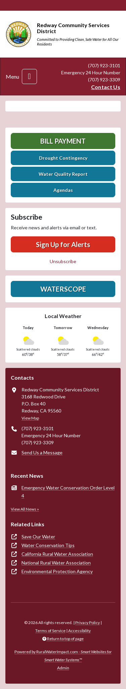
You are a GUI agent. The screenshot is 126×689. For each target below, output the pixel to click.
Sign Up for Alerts (63, 244)
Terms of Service (50, 630)
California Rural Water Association (57, 554)
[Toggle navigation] (29, 76)
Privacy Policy (87, 622)
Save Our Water (38, 536)
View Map (30, 417)
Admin (63, 667)
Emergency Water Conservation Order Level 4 (68, 492)
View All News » (25, 509)
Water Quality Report (63, 174)
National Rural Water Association (56, 562)
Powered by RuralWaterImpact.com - (63, 655)
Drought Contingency (63, 158)
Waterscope (63, 289)
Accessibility (79, 630)
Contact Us (105, 87)
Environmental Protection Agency (57, 571)
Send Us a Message (42, 452)
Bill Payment (63, 141)
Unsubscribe (63, 261)
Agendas (63, 190)
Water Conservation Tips (48, 545)
